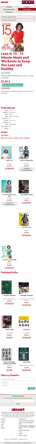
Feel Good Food (26, 227)
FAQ (2, 426)
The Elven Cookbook (9, 295)
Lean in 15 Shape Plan (26, 160)
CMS (22, 442)
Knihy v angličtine (27, 9)
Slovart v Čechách (23, 435)
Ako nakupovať (22, 419)
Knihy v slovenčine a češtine (9, 9)
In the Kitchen (27, 362)
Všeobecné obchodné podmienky (26, 420)
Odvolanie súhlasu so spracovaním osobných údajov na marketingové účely (27, 427)
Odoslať (31, 388)
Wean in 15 (9, 160)
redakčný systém (13, 442)
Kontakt (20, 433)
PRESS (2, 428)
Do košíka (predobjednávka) (12, 85)
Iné (9, 128)
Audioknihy (27, 7)
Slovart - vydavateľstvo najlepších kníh (16, 439)
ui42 (30, 442)
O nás (20, 432)
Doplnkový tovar (9, 12)
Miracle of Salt (9, 329)
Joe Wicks (5, 73)
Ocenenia (3, 420)
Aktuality (3, 419)
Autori (2, 424)
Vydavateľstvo (9, 7)
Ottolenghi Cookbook (26, 295)
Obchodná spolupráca (24, 430)
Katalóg (2, 422)
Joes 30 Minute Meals (26, 194)
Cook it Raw (26, 329)
